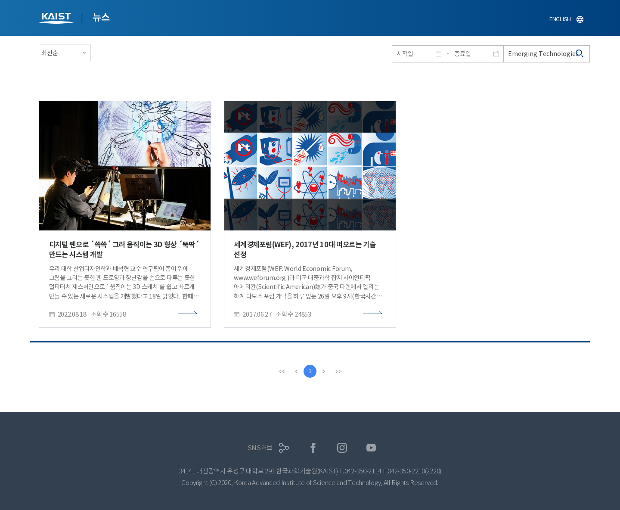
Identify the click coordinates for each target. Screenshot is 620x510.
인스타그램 (342, 448)
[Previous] (296, 371)
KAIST (57, 19)
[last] (338, 371)
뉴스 (101, 17)
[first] (281, 371)
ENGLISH (560, 19)
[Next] (323, 371)
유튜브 (371, 448)
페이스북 (313, 448)
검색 (580, 54)
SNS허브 (260, 448)
